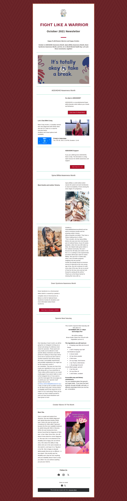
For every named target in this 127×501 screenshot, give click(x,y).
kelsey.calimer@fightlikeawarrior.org (49, 383)
